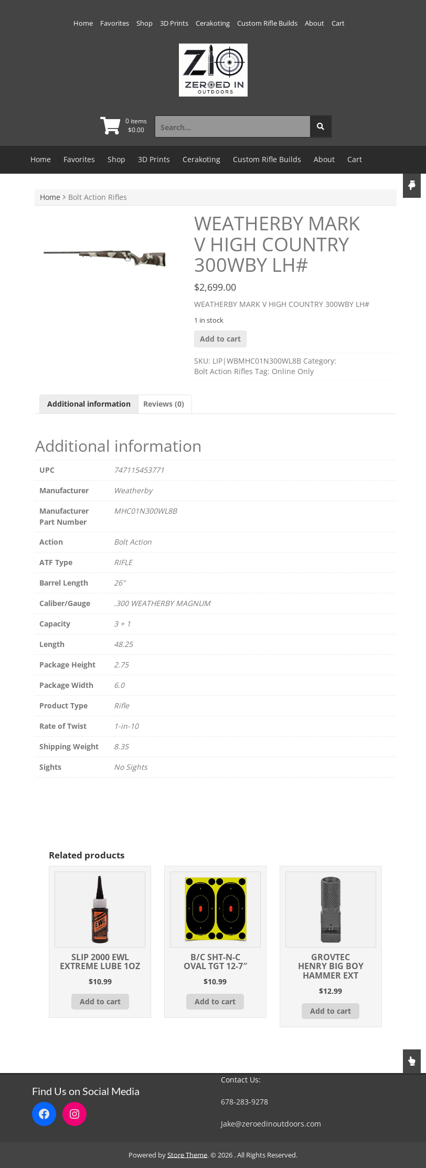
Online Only (293, 371)
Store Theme (187, 1155)
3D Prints (174, 23)
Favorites (114, 23)
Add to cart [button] (100, 1001)
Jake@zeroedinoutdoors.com (271, 1124)
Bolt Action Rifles (223, 371)
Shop (144, 23)
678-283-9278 (244, 1102)
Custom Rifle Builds (267, 23)
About (314, 23)
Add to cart (220, 339)
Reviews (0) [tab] (163, 404)
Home (83, 23)
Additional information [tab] (89, 404)
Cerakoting (213, 23)
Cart (338, 23)
